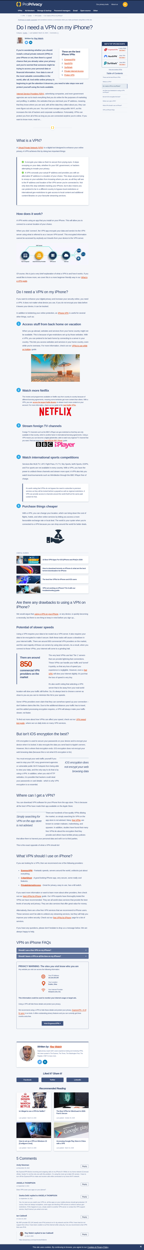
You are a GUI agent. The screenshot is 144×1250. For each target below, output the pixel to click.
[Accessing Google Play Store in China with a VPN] (71, 1136)
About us (114, 4)
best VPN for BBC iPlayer (53, 441)
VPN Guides (38, 15)
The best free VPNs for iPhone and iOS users (59, 579)
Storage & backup (44, 11)
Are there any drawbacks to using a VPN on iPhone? (114, 91)
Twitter (52, 1080)
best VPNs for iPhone (32, 896)
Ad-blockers (30, 11)
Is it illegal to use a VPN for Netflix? (32, 1111)
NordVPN (68, 63)
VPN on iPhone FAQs (109, 110)
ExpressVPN (69, 59)
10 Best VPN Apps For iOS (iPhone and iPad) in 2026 (62, 560)
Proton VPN (69, 75)
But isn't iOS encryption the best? (111, 97)
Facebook (27, 1080)
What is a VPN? (107, 81)
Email (75, 11)
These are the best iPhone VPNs (111, 77)
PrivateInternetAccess (31, 885)
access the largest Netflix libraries (44, 402)
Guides (30, 15)
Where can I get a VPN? (109, 101)
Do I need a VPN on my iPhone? (111, 86)
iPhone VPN (63, 313)
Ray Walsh (38, 38)
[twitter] (26, 42)
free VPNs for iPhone (62, 917)
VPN (23, 15)
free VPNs (76, 820)
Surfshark (68, 67)
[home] (18, 16)
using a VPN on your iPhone (46, 614)
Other (95, 11)
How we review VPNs (115, 69)
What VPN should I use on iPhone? (112, 105)
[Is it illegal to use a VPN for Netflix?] (33, 1106)
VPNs (20, 11)
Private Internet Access (74, 71)
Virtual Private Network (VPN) (30, 147)
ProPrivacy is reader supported (27, 20)
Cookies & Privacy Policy (97, 1247)
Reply (84, 1166)
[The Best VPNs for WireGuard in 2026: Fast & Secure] (71, 1106)
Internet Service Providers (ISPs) (30, 94)
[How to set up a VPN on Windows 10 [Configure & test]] (33, 1136)
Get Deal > (122, 50)
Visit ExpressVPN (52, 1023)
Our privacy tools (102, 4)
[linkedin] (30, 42)
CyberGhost (26, 878)
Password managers (62, 11)
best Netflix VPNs (69, 405)
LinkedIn (77, 1080)
